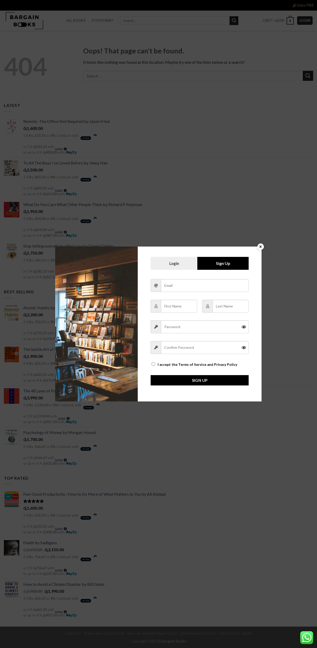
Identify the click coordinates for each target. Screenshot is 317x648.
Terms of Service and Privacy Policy (207, 364)
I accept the (194, 364)
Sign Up (200, 380)
